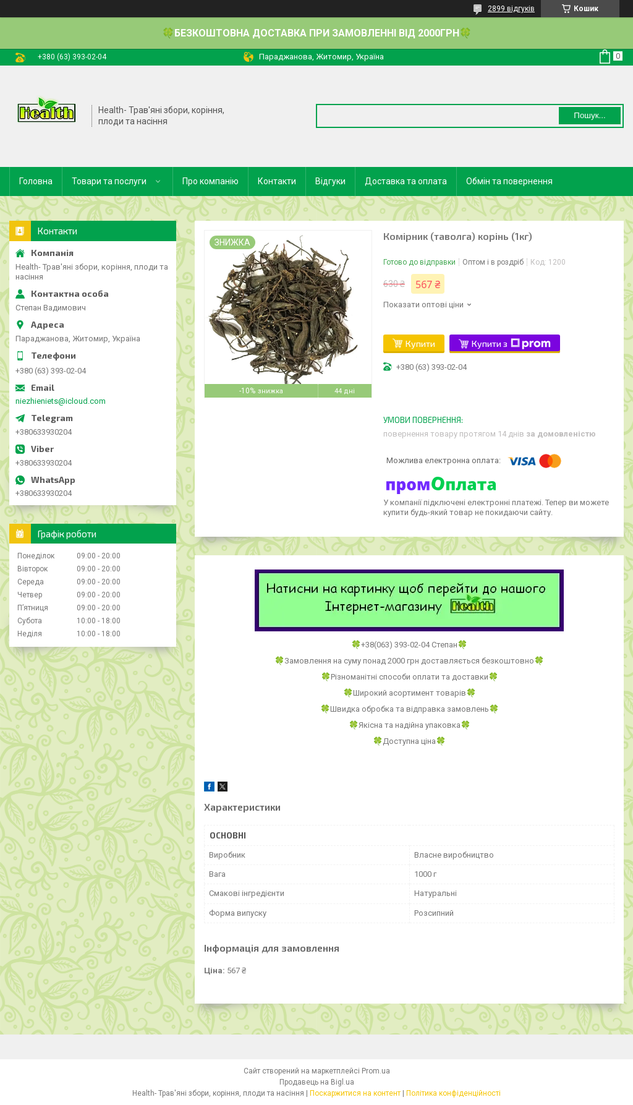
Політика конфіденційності (453, 1093)
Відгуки (330, 181)
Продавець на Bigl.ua (316, 1082)
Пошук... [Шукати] (589, 115)
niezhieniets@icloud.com (60, 401)
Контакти (277, 181)
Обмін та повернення (509, 181)
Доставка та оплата (406, 181)
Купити (420, 343)
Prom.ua (376, 1071)
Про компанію (210, 181)
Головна (36, 181)
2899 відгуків (511, 8)
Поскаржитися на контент (355, 1093)
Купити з (511, 343)
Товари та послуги (109, 181)
